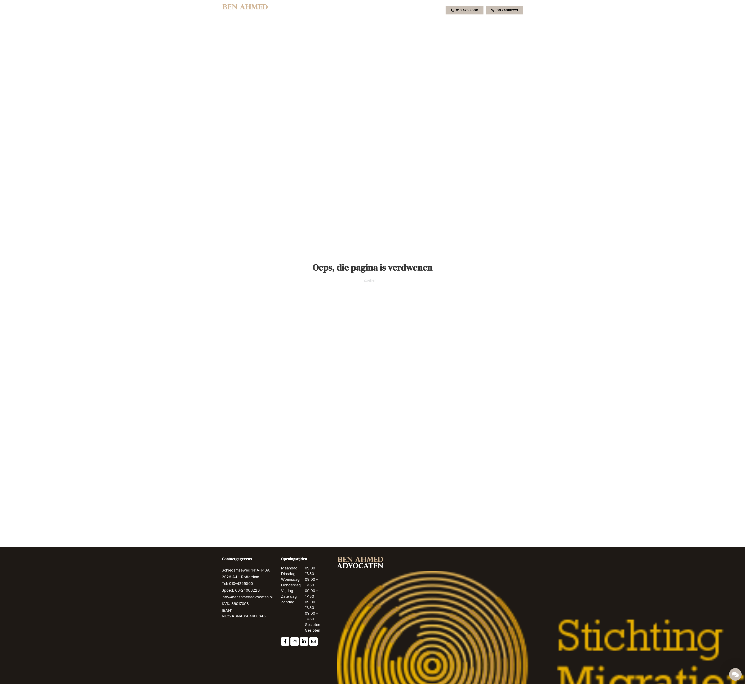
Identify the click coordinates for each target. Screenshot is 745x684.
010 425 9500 (464, 10)
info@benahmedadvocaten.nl (247, 597)
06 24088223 (504, 10)
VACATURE (415, 10)
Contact (397, 10)
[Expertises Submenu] (346, 10)
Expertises (337, 10)
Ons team (360, 10)
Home (302, 10)
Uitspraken (379, 10)
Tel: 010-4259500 (237, 583)
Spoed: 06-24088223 (241, 590)
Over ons (318, 10)
